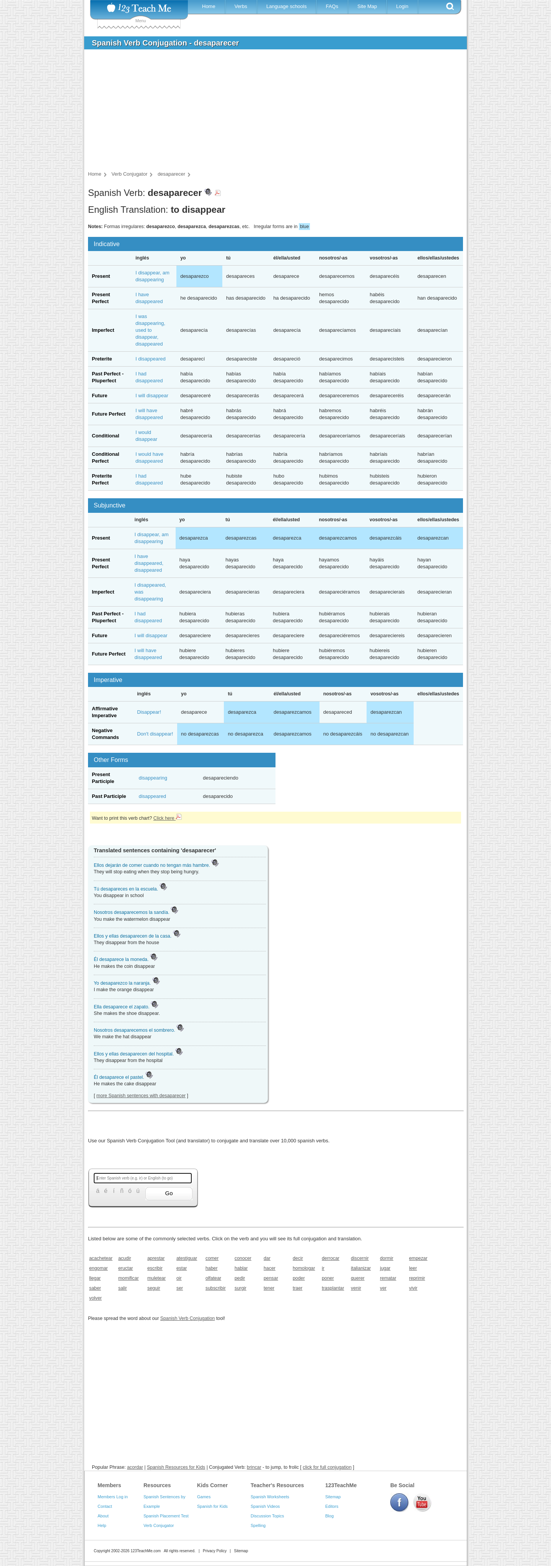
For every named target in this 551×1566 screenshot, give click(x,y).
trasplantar (333, 1288)
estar (181, 1268)
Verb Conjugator (158, 1525)
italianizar (361, 1268)
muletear (156, 1278)
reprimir (417, 1278)
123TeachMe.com (145, 1551)
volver (95, 1298)
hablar (241, 1268)
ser (179, 1288)
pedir (240, 1278)
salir (122, 1288)
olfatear (213, 1278)
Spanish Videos (265, 1506)
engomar (98, 1268)
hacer (270, 1268)
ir (323, 1268)
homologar (304, 1268)
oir (179, 1278)
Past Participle (109, 796)
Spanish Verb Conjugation (187, 1318)
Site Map (367, 6)
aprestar (156, 1258)
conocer (243, 1258)
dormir (386, 1258)
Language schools (286, 6)
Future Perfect (109, 414)
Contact (105, 1506)
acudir (124, 1258)
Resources (157, 1485)
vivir (413, 1288)
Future (99, 395)
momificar (128, 1278)
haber (211, 1268)
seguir (153, 1288)
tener (269, 1288)
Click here (167, 818)
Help (102, 1525)
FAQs (332, 6)
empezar (418, 1258)
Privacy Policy (215, 1551)
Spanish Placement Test (166, 1516)
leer (413, 1268)
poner (328, 1278)
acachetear (100, 1258)
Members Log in (113, 1496)
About (103, 1516)
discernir (360, 1258)
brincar (254, 1467)
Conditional (105, 436)
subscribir (215, 1288)
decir (298, 1258)
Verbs (241, 6)
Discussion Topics (267, 1516)
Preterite (102, 359)
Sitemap (333, 1496)
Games (203, 1496)
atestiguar (186, 1258)
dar (267, 1258)
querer (358, 1278)
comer (211, 1258)
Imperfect (103, 330)
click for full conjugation (327, 1467)
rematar (388, 1278)
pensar (271, 1278)
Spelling (258, 1525)
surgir (240, 1288)
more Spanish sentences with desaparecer (141, 1095)
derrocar (330, 1258)
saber (95, 1288)
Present (101, 276)
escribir (155, 1268)
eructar (125, 1268)
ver (383, 1288)
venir (356, 1288)
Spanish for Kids (212, 1506)
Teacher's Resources (277, 1485)
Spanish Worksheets (270, 1496)
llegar (95, 1278)
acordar (135, 1467)
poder (299, 1278)
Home (208, 6)
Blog (329, 1516)
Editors (331, 1506)
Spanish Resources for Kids (176, 1467)
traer (297, 1288)
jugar (385, 1268)
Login (402, 6)
